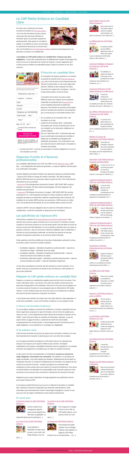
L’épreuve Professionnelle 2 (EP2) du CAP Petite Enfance (101, 218)
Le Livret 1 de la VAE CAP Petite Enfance (28, 426)
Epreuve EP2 (22, 188)
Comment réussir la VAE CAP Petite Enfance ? (30, 406)
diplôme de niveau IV (65, 167)
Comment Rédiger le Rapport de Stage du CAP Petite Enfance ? (102, 69)
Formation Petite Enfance (70, 6)
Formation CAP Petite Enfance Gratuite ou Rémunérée (100, 170)
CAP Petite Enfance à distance (43, 53)
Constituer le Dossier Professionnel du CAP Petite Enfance (100, 265)
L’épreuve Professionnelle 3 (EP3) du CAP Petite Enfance (101, 192)
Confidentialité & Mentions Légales (83, 454)
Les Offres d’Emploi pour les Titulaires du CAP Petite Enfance (102, 120)
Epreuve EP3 (22, 196)
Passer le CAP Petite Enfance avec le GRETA (101, 312)
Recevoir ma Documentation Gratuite (27, 138)
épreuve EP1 (67, 106)
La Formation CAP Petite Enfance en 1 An (101, 335)
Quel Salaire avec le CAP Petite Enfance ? (102, 25)
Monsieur (29, 102)
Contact (69, 454)
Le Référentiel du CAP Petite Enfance (100, 46)
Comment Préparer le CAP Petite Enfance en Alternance (100, 95)
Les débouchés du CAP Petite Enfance (101, 358)
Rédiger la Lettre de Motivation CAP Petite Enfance (100, 145)
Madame (21, 102)
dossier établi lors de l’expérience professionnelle (55, 223)
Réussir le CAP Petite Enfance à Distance (100, 380)
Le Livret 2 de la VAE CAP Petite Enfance (59, 406)
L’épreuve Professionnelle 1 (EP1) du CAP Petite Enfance (101, 240)
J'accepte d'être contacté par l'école (27, 132)
